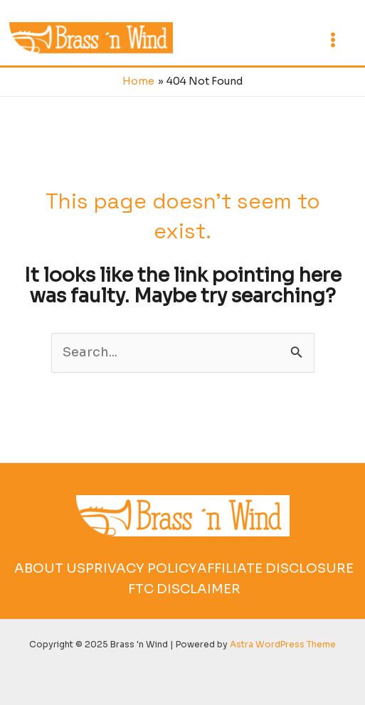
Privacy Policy (141, 568)
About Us (49, 568)
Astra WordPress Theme (283, 644)
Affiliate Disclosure (275, 568)
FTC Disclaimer (184, 589)
